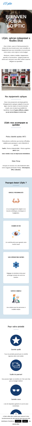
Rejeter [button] (25, 421)
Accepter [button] (18, 421)
